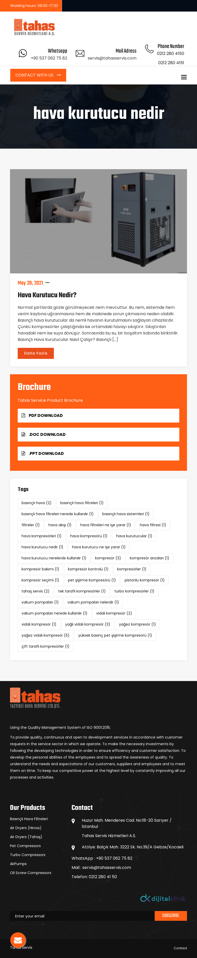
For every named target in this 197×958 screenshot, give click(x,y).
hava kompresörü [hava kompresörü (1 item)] (88, 536)
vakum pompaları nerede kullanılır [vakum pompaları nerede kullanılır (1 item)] (54, 613)
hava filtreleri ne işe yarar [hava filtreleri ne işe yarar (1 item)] (105, 525)
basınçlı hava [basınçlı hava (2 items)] (37, 502)
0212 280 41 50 (103, 877)
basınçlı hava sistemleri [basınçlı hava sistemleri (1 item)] (126, 513)
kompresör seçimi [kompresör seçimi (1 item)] (40, 580)
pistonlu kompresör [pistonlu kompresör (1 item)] (145, 580)
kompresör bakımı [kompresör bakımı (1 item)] (40, 569)
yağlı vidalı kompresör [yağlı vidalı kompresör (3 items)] (87, 624)
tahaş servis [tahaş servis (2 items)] (36, 591)
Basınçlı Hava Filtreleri (29, 818)
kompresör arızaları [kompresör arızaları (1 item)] (149, 558)
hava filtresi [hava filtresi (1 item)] (153, 525)
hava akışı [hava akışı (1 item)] (60, 525)
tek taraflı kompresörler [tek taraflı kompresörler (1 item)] (82, 591)
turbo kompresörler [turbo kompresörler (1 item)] (134, 591)
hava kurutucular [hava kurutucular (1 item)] (134, 536)
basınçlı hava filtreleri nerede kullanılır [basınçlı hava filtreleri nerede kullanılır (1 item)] (58, 513)
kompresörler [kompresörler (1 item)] (131, 569)
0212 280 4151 (171, 63)
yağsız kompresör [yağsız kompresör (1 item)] (137, 624)
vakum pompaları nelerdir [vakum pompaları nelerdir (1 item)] (93, 602)
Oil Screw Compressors (30, 872)
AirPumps (18, 863)
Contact (180, 948)
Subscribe (170, 915)
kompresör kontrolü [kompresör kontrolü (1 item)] (88, 569)
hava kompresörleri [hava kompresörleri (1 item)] (42, 536)
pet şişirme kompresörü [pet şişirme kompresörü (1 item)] (92, 580)
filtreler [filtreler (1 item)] (31, 525)
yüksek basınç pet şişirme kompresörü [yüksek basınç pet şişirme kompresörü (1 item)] (115, 635)
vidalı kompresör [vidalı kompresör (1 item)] (39, 624)
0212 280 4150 (170, 53)
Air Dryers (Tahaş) (26, 836)
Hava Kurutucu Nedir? (47, 295)
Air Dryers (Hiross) (26, 827)
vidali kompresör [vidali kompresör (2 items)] (114, 613)
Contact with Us (34, 75)
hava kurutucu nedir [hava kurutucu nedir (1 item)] (42, 547)
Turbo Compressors (27, 854)
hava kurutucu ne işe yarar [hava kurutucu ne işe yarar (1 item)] (99, 547)
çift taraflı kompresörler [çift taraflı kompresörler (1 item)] (46, 646)
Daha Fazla (35, 353)
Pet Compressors (25, 845)
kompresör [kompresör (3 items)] (108, 558)
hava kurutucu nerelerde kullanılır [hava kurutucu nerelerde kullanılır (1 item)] (54, 558)
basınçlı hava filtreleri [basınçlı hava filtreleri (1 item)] (82, 502)
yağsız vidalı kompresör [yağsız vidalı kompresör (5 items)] (46, 635)
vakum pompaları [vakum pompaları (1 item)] (40, 602)
